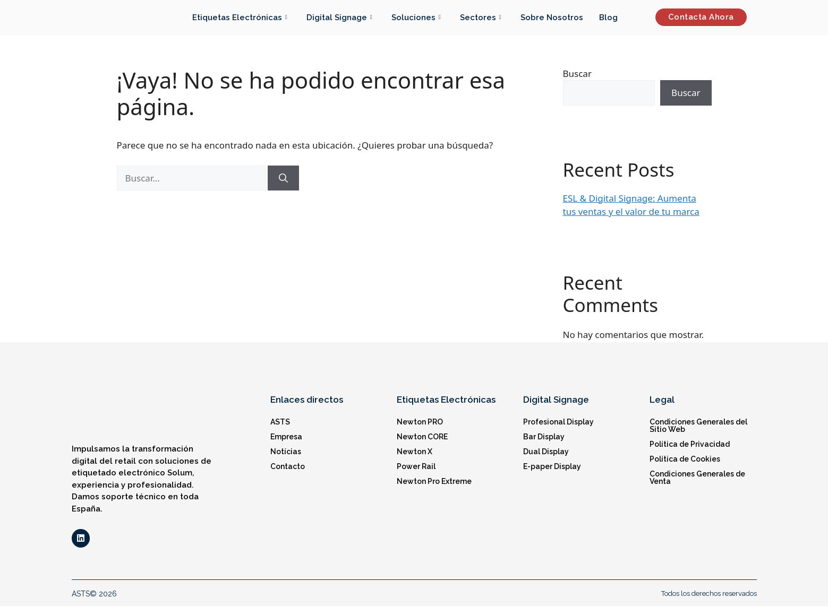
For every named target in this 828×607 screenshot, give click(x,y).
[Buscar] (283, 178)
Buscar (577, 73)
